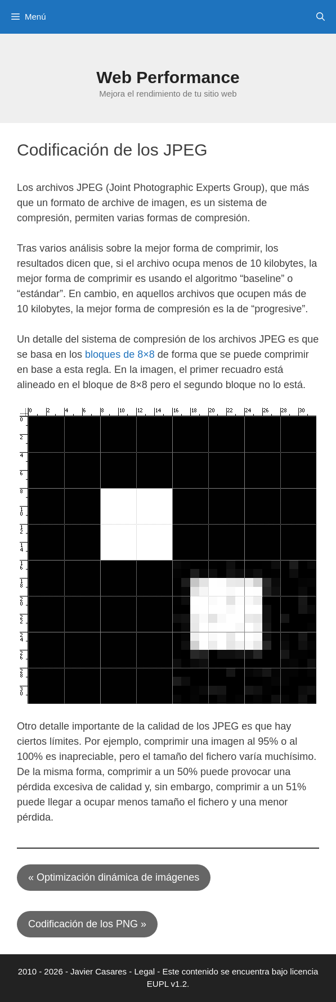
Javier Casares (98, 971)
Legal (144, 971)
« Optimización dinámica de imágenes (113, 877)
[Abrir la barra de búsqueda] (320, 17)
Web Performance (168, 77)
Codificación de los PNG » (87, 924)
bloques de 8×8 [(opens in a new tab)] (120, 354)
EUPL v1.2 (167, 984)
